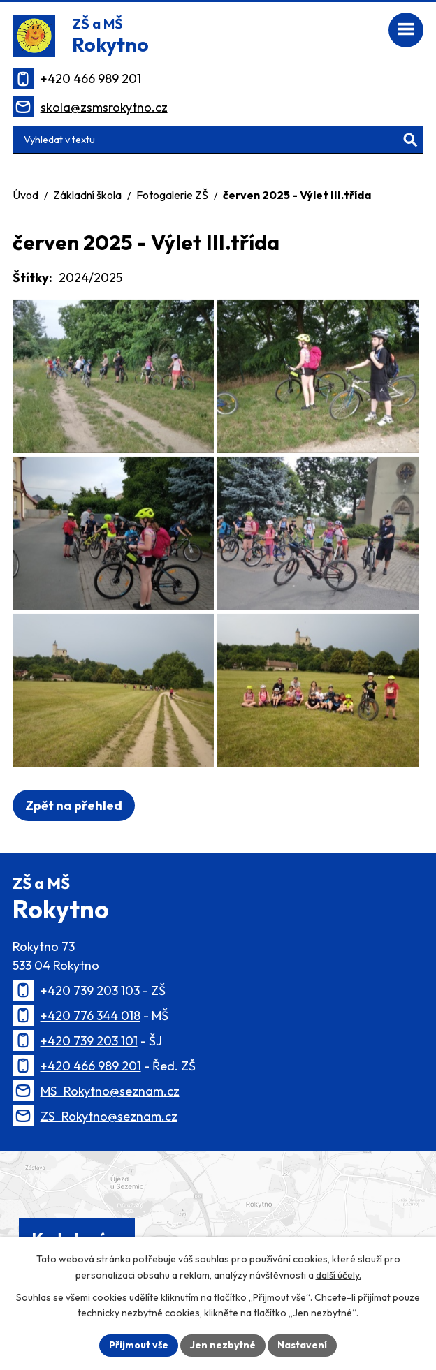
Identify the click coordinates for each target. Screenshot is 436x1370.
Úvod (25, 195)
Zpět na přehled (73, 805)
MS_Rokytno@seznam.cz (110, 1091)
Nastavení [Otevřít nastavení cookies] (302, 1345)
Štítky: (32, 278)
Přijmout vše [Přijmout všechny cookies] (138, 1345)
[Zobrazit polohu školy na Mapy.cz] (218, 1214)
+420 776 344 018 (90, 1016)
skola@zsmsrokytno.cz (104, 107)
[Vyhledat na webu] (218, 140)
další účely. (338, 1275)
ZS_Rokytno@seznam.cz (109, 1116)
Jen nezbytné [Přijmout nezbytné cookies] (223, 1345)
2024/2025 (90, 278)
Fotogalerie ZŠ (172, 195)
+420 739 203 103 (90, 990)
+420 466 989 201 (91, 79)
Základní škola (87, 195)
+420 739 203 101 (89, 1041)
